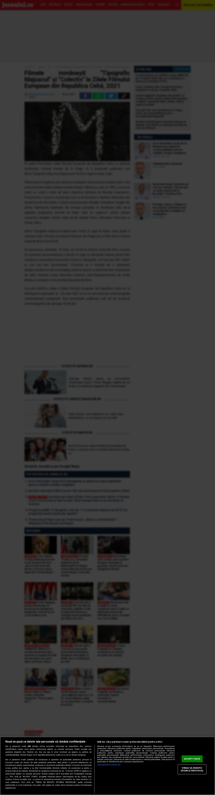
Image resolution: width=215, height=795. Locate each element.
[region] (107, 766)
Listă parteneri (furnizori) (108, 765)
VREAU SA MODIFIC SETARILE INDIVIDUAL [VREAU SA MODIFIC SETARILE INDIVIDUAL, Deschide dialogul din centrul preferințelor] (192, 769)
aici (6, 777)
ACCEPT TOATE (192, 759)
